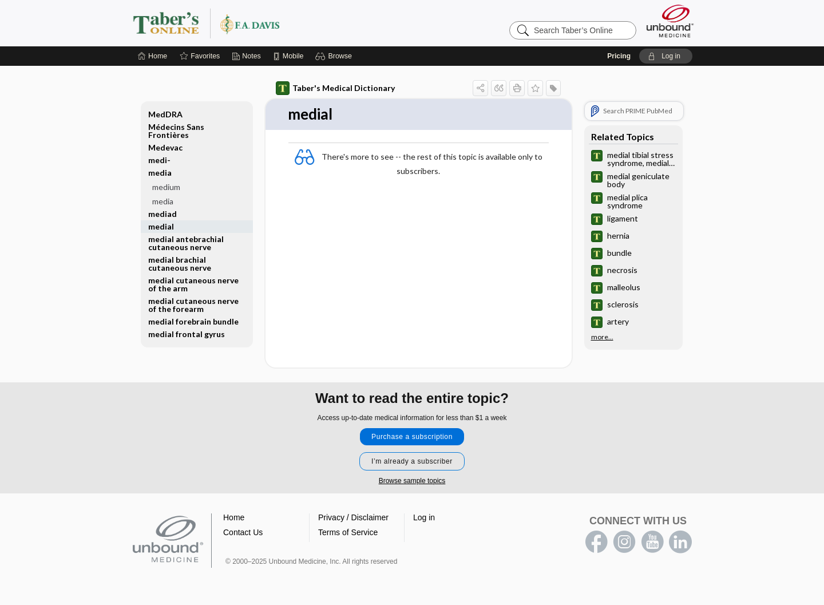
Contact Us (243, 532)
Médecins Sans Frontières (176, 131)
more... (602, 337)
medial (161, 226)
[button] (335, 56)
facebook (596, 542)
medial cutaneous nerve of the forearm (193, 305)
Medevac (165, 147)
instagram (624, 542)
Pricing (619, 56)
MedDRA (165, 114)
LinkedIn (680, 542)
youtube (652, 542)
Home (233, 517)
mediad (162, 214)
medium (166, 187)
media (160, 172)
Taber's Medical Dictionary (335, 88)
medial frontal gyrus (186, 334)
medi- (159, 160)
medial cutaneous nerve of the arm (193, 284)
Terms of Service (348, 532)
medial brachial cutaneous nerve (179, 263)
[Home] (152, 56)
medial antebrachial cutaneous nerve (186, 243)
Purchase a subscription (412, 437)
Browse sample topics (412, 481)
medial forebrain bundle (193, 321)
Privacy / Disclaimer (353, 517)
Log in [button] (424, 517)
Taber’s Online (275, 23)
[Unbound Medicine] (670, 21)
